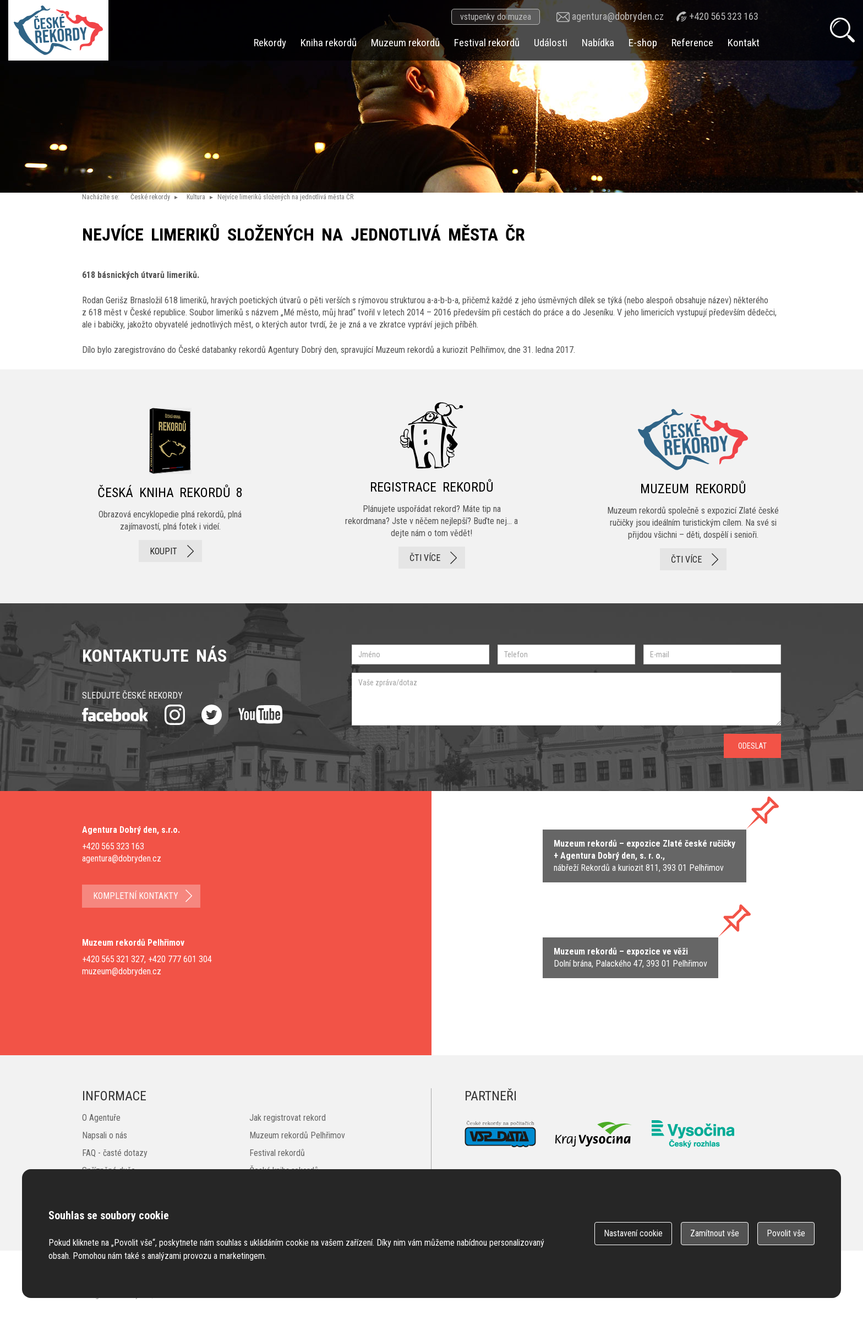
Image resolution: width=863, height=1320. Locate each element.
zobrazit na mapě (644, 856)
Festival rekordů (487, 42)
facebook (115, 715)
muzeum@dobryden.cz (121, 971)
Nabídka (598, 42)
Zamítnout (714, 1233)
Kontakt (744, 42)
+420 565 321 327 (113, 959)
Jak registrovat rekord (287, 1117)
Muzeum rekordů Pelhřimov (297, 1135)
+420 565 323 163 (723, 16)
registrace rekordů (431, 486)
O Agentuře (101, 1117)
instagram (175, 715)
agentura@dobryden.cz (618, 16)
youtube (260, 714)
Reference (692, 42)
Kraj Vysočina (593, 1134)
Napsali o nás (104, 1135)
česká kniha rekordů (170, 486)
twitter (211, 715)
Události (550, 42)
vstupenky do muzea (495, 17)
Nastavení (633, 1233)
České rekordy (150, 197)
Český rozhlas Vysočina (693, 1134)
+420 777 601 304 (180, 959)
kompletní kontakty (135, 896)
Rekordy (270, 42)
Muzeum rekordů (405, 42)
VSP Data (500, 1134)
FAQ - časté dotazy (115, 1153)
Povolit (786, 1233)
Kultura (196, 197)
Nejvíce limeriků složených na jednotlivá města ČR (285, 197)
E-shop (643, 42)
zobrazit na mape (630, 957)
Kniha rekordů (329, 42)
